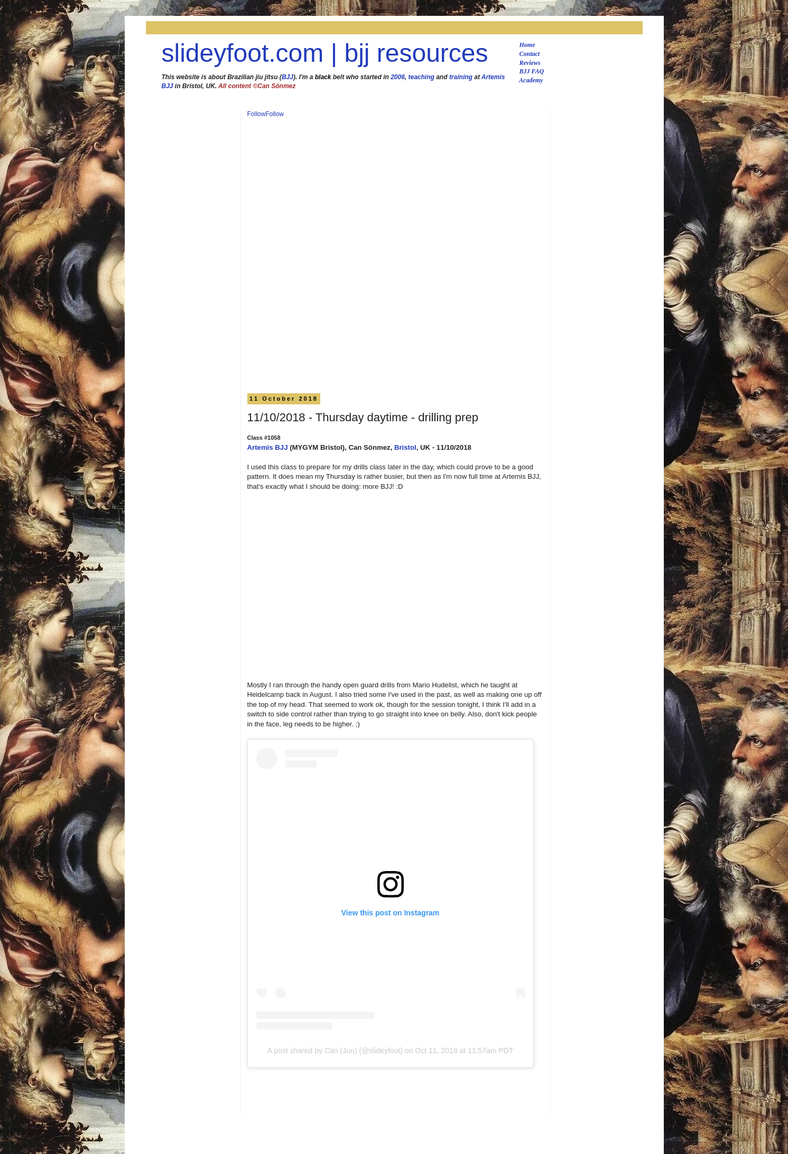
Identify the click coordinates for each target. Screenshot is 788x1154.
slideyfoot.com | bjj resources (325, 53)
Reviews (530, 63)
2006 (398, 77)
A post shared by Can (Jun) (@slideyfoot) (335, 1050)
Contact (530, 54)
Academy (531, 80)
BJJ (287, 77)
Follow (256, 114)
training (460, 77)
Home (527, 45)
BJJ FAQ (532, 71)
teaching (421, 77)
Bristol (405, 447)
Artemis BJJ (267, 447)
